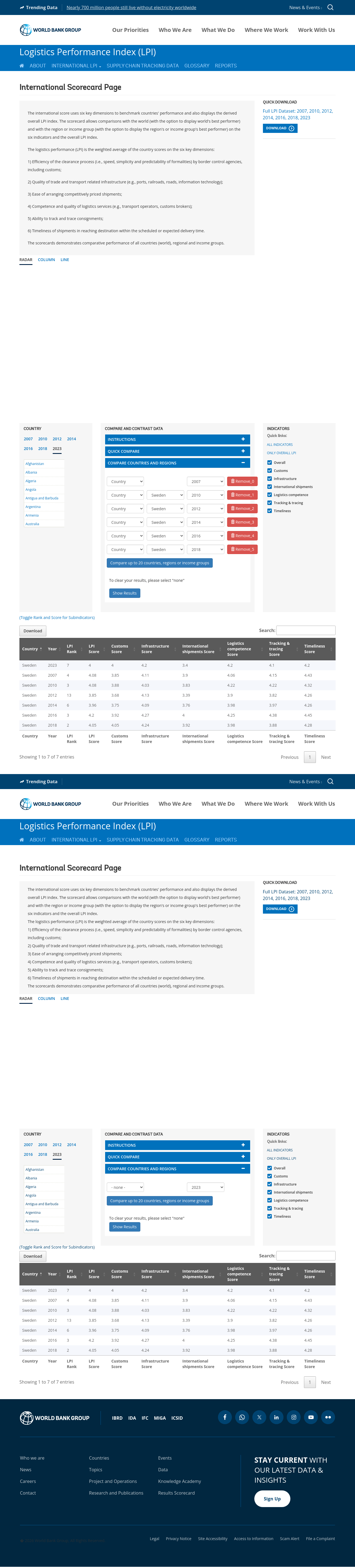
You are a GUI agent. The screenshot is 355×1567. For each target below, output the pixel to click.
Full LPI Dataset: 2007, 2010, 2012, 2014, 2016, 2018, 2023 (298, 114)
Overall (279, 462)
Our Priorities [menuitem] (130, 30)
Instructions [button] (122, 439)
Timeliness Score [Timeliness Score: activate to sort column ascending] (314, 648)
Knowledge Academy (179, 1481)
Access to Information (253, 1538)
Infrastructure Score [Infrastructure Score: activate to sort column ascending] (155, 648)
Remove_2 (242, 508)
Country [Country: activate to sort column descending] (30, 648)
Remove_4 (242, 535)
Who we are (32, 1458)
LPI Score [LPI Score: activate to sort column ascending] (94, 648)
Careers (28, 1481)
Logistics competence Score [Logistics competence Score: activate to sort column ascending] (239, 649)
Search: (297, 630)
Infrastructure (285, 478)
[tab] (177, 439)
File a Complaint (320, 1538)
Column (46, 259)
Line (64, 259)
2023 (57, 448)
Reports (226, 66)
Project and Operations (113, 1481)
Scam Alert (290, 1538)
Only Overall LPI (281, 453)
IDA (132, 1418)
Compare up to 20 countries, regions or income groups (159, 562)
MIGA (160, 1418)
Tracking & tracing (288, 503)
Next (326, 757)
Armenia (32, 515)
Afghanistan (35, 463)
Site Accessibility (212, 1538)
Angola (31, 489)
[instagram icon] (294, 1417)
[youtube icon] (311, 1417)
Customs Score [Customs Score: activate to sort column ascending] (119, 648)
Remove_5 (242, 549)
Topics (95, 1470)
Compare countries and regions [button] (142, 463)
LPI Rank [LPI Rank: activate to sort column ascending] (72, 648)
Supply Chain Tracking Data (143, 66)
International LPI (76, 66)
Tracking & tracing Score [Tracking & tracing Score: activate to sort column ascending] (279, 649)
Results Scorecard (176, 1493)
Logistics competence (290, 494)
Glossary (196, 66)
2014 (71, 438)
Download (280, 128)
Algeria (31, 481)
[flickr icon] (328, 1417)
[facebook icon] (225, 1417)
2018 (42, 448)
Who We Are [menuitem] (175, 30)
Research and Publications (116, 1493)
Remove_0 (242, 481)
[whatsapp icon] (242, 1417)
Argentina (33, 506)
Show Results (125, 593)
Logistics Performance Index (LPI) (87, 52)
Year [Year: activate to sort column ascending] (52, 648)
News (25, 1470)
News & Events (305, 7)
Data (163, 1470)
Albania (31, 472)
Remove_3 (242, 522)
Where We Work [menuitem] (266, 30)
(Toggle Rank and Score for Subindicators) (57, 617)
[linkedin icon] (276, 1417)
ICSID (177, 1418)
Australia (32, 524)
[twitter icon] (259, 1417)
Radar (25, 259)
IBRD (117, 1418)
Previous (289, 757)
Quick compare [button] (124, 451)
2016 (28, 448)
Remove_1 (242, 494)
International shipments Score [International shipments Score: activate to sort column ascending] (198, 648)
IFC (145, 1418)
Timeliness (282, 511)
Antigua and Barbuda (42, 498)
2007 (28, 438)
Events (165, 1458)
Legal (154, 1538)
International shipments (293, 486)
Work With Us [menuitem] (316, 30)
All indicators (280, 444)
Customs (280, 470)
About (38, 66)
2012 (57, 438)
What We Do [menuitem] (218, 30)
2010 (42, 438)
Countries (99, 1458)
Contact (28, 1493)
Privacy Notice (178, 1538)
